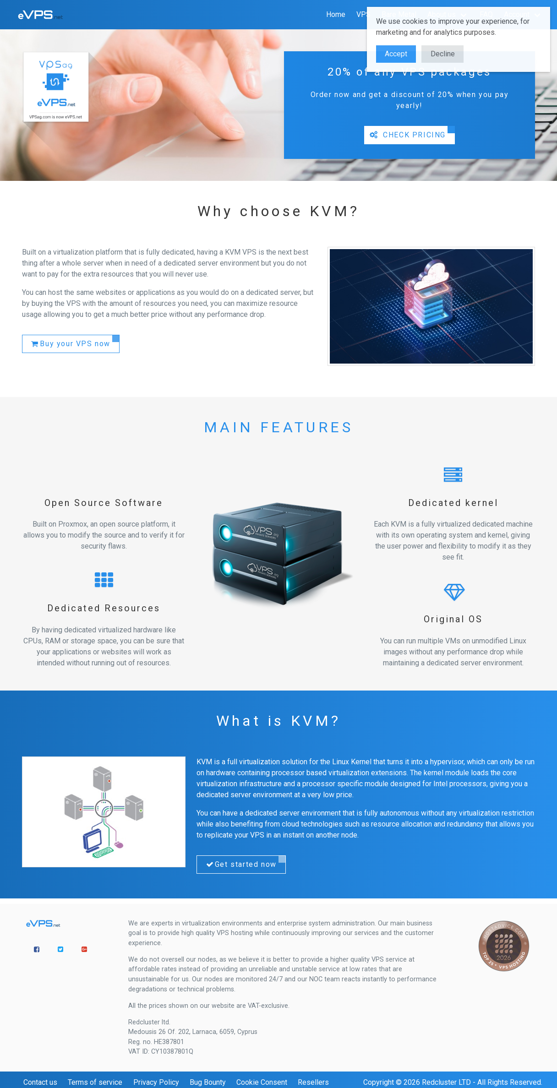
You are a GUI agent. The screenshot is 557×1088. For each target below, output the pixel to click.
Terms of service (95, 1082)
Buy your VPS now (70, 343)
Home (335, 14)
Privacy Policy (156, 1082)
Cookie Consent (261, 1082)
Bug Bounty (208, 1082)
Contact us (40, 1082)
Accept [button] (396, 53)
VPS (363, 14)
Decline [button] (443, 53)
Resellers (313, 1082)
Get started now (240, 864)
